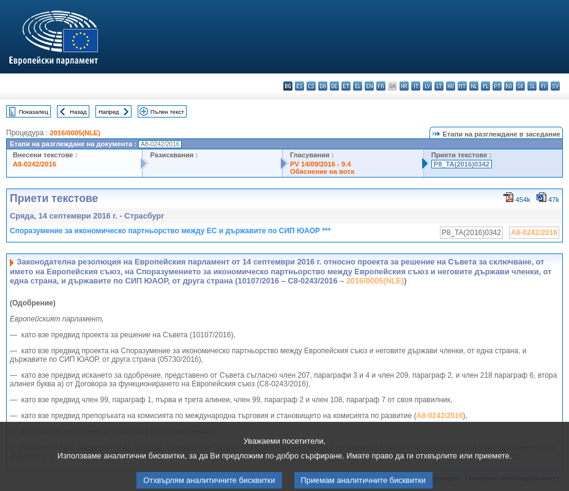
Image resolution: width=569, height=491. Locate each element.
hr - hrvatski (404, 86)
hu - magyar (450, 86)
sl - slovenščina (532, 86)
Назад (78, 111)
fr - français (380, 86)
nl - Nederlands (473, 86)
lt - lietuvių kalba (439, 86)
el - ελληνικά (357, 86)
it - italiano (415, 86)
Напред (109, 111)
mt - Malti (462, 86)
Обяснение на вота (322, 171)
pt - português (497, 86)
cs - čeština (311, 86)
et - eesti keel (346, 86)
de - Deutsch (334, 86)
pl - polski (485, 86)
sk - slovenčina (520, 86)
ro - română (508, 86)
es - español (299, 86)
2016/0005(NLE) (75, 133)
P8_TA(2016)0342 (461, 164)
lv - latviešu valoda (427, 86)
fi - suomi (543, 86)
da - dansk (322, 86)
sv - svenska (555, 86)
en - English (369, 86)
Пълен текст (167, 111)
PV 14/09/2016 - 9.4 (320, 164)
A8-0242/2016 (34, 164)
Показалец (33, 111)
